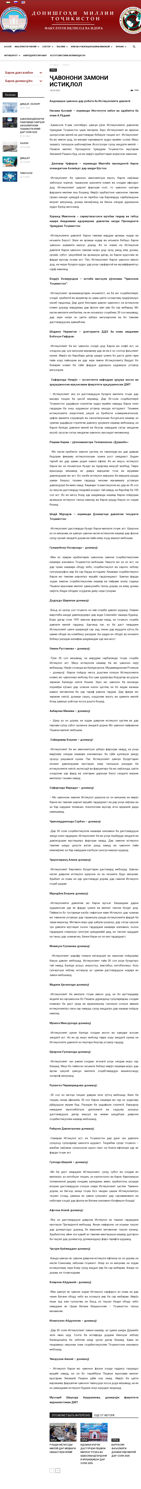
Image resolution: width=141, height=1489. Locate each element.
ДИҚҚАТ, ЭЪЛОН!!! (30, 104)
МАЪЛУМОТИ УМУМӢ (27, 46)
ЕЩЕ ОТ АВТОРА (104, 1415)
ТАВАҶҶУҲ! (26, 173)
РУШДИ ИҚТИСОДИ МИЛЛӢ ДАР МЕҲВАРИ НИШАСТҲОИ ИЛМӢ (63, 1448)
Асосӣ (7, 46)
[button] (134, 47)
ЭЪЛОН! (24, 143)
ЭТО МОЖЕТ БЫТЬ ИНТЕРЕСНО (71, 1415)
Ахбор (53, 70)
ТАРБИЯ (120, 46)
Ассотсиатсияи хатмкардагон (67, 55)
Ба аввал (54, 64)
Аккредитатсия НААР (35, 55)
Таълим (62, 46)
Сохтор (47, 46)
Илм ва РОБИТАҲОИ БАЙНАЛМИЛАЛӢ (92, 46)
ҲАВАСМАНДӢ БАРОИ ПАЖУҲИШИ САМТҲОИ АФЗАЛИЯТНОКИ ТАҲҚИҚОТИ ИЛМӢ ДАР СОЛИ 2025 (32, 126)
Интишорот (12, 55)
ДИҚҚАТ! (25, 158)
